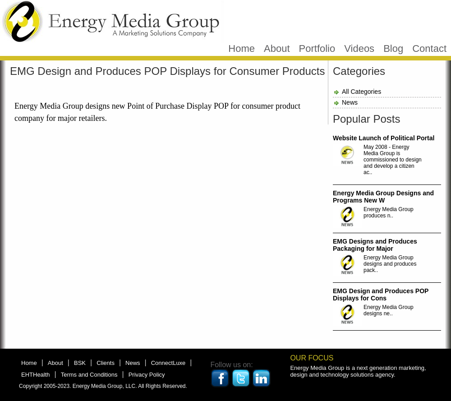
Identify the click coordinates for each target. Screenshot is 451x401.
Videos (359, 48)
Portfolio (317, 48)
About (277, 48)
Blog (393, 48)
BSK (80, 363)
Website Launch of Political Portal (383, 138)
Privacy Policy (147, 374)
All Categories (361, 91)
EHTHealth (35, 374)
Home (241, 48)
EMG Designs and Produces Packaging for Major (375, 245)
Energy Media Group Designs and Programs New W (383, 196)
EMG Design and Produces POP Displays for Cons (380, 294)
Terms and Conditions (89, 374)
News (350, 102)
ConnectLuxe (168, 363)
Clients (106, 363)
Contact (429, 48)
